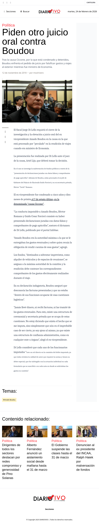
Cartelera (91, 2)
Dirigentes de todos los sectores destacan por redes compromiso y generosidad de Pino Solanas (11, 461)
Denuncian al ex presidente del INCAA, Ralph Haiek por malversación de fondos (85, 457)
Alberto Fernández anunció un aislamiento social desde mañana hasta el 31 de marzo (37, 457)
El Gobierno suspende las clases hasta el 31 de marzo (62, 451)
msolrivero (38, 72)
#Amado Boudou (9, 400)
